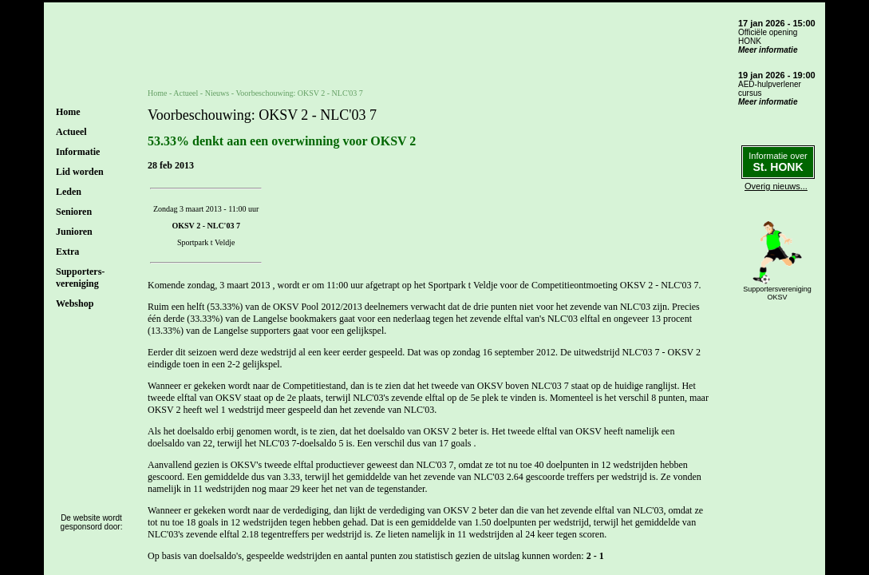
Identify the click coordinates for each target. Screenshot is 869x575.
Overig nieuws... (776, 186)
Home (68, 111)
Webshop (74, 303)
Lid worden (80, 171)
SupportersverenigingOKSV (777, 293)
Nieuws (217, 93)
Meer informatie (767, 50)
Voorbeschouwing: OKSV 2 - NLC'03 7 (299, 93)
